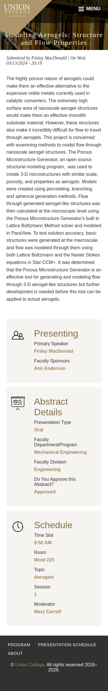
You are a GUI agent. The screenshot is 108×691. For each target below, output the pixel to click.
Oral (38, 429)
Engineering (47, 469)
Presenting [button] (56, 333)
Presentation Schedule (67, 644)
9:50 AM (43, 542)
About (15, 653)
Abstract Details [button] (51, 406)
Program (19, 644)
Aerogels (44, 577)
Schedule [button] (53, 525)
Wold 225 (44, 559)
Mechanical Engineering (60, 452)
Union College (29, 664)
